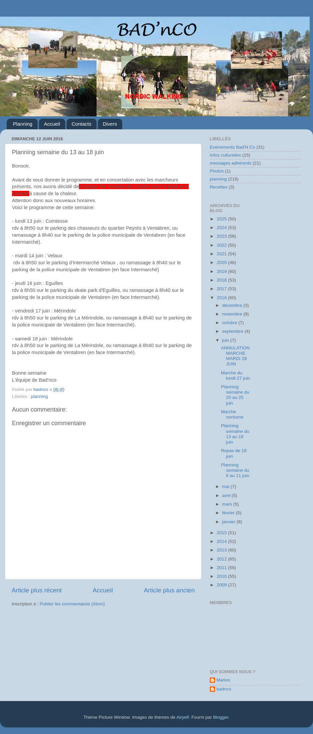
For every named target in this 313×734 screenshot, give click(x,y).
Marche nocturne (232, 414)
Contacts (81, 124)
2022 (222, 245)
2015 (222, 532)
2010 (222, 576)
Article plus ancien (169, 590)
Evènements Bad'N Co (232, 147)
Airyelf (182, 717)
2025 (222, 218)
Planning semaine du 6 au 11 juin (235, 470)
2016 (222, 297)
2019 (222, 271)
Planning (22, 124)
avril (227, 495)
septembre (233, 331)
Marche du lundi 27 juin (235, 375)
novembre (232, 313)
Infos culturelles (225, 155)
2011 (222, 567)
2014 (222, 541)
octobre (230, 322)
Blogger (220, 717)
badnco (223, 688)
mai (226, 486)
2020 (222, 262)
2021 (222, 253)
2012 (222, 558)
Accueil (52, 124)
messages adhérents (230, 163)
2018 (222, 280)
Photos (217, 171)
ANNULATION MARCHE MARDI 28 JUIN (235, 356)
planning (39, 396)
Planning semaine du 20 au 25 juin (235, 395)
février (229, 512)
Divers (110, 124)
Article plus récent (37, 590)
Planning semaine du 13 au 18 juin (235, 433)
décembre (232, 305)
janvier (229, 521)
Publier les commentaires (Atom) (72, 603)
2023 (222, 236)
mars (227, 504)
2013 (222, 550)
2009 (222, 584)
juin (226, 340)
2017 (222, 288)
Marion (223, 679)
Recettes (218, 186)
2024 (222, 227)
